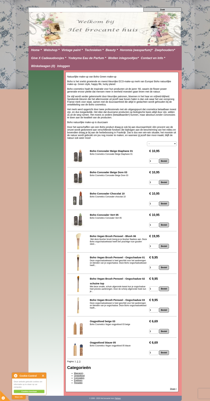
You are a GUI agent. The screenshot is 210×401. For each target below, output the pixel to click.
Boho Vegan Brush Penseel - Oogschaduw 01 (117, 257)
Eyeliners (78, 380)
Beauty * (112, 50)
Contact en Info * (153, 58)
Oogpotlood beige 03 (102, 321)
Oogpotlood (79, 375)
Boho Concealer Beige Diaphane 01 (111, 151)
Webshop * (52, 50)
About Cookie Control (15, 376)
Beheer (118, 398)
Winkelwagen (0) (43, 66)
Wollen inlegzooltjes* (123, 58)
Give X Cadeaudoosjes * (48, 58)
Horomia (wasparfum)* (136, 50)
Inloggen (63, 66)
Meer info (19, 397)
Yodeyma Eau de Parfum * (87, 58)
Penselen (78, 383)
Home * (36, 50)
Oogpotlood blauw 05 (103, 342)
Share (172, 389)
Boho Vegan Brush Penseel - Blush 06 (113, 236)
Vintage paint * (72, 50)
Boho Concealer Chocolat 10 (107, 193)
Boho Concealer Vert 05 (104, 214)
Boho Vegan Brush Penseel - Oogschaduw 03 (117, 299)
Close (43, 376)
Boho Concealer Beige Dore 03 (108, 172)
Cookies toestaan (29, 391)
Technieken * (94, 50)
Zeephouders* (165, 50)
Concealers (79, 378)
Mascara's (78, 373)
